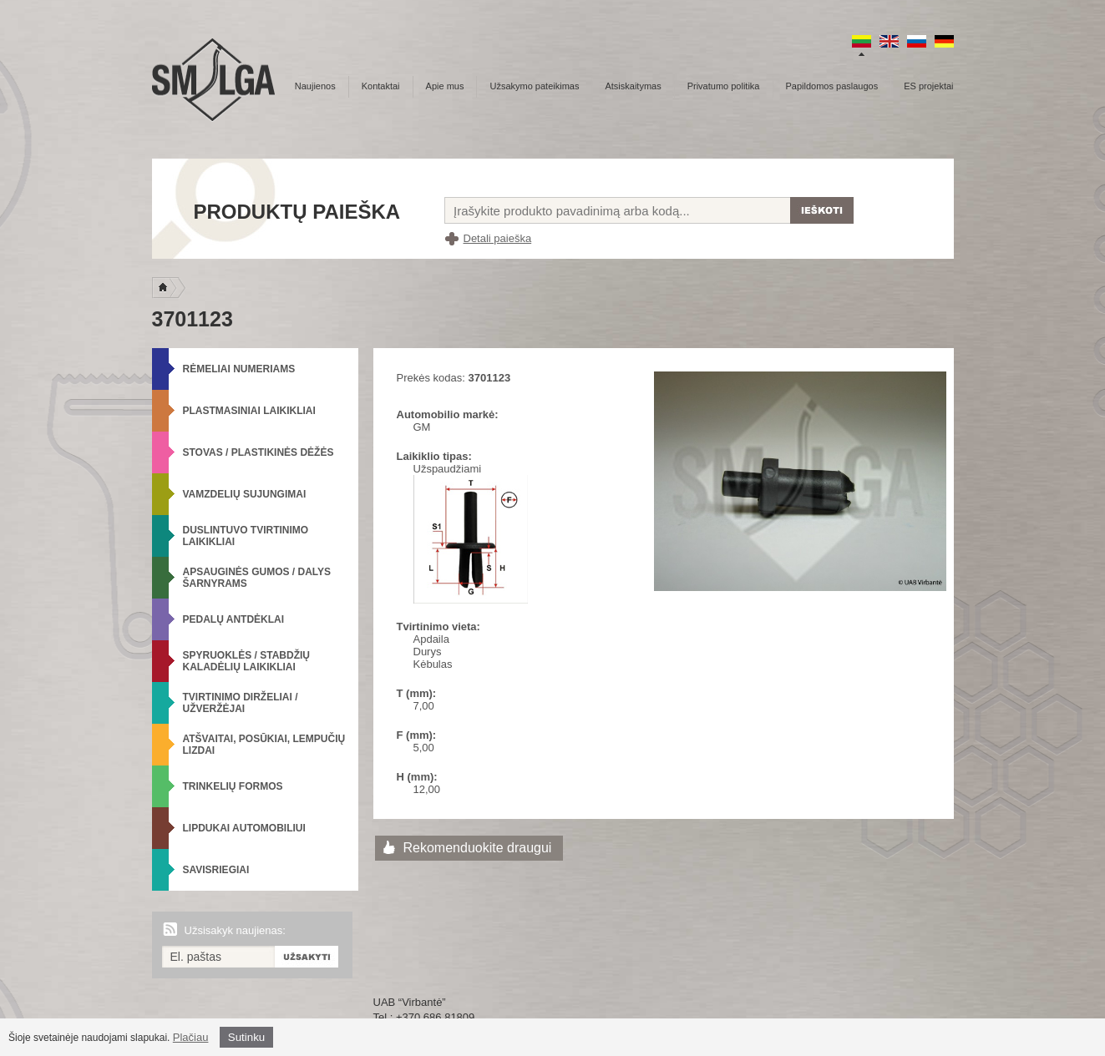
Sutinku (246, 1037)
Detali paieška (498, 238)
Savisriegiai (216, 870)
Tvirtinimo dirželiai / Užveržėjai (240, 703)
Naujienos (315, 86)
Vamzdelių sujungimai (245, 494)
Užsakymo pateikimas (534, 86)
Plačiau (191, 1037)
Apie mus (445, 86)
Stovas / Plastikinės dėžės (258, 452)
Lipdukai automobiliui (244, 828)
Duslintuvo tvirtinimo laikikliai (246, 536)
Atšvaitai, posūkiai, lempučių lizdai (264, 744)
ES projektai (928, 86)
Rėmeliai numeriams (239, 369)
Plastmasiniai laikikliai (249, 411)
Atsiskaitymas (633, 86)
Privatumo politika (723, 86)
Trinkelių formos (233, 786)
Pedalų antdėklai (234, 619)
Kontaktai (381, 86)
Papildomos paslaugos (832, 86)
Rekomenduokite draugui (477, 848)
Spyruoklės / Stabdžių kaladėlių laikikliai (246, 661)
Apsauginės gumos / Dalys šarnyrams (257, 577)
